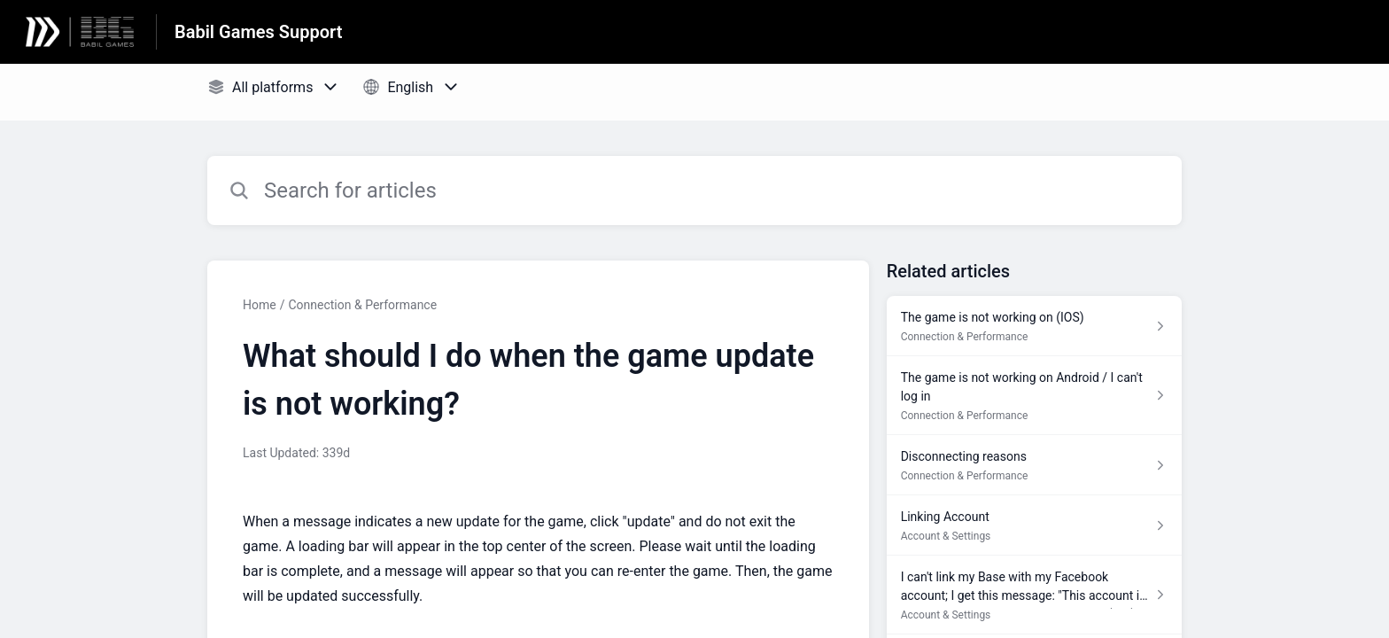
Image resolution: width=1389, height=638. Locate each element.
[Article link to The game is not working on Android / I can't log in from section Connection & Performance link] (1034, 395)
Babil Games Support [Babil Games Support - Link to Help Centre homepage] (258, 32)
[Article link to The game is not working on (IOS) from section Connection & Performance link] (1034, 326)
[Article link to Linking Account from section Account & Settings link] (1034, 525)
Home (259, 305)
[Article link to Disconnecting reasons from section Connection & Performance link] (1034, 465)
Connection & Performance (362, 305)
